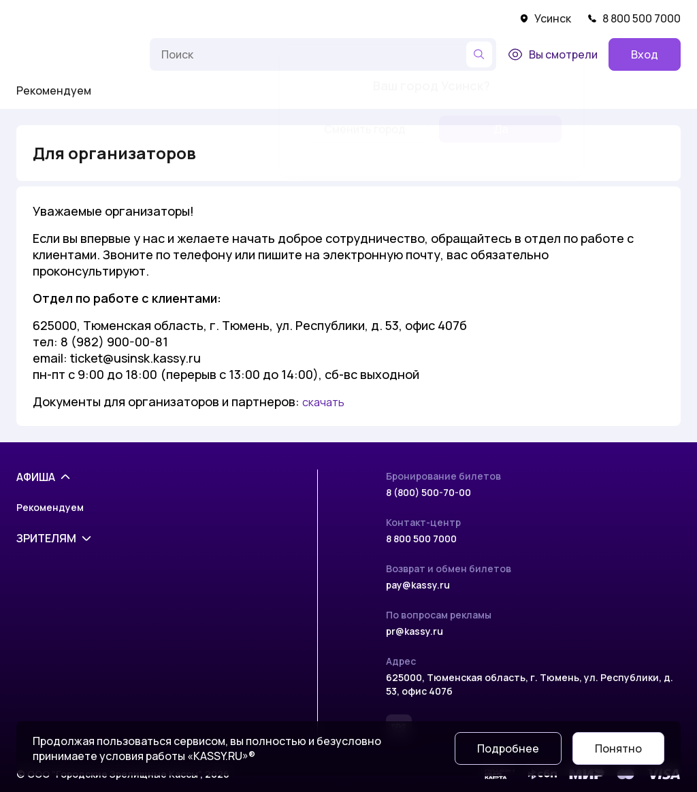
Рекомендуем (53, 90)
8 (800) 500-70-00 (428, 492)
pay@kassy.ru (418, 584)
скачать (323, 402)
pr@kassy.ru (414, 631)
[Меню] (125, 54)
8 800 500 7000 (634, 18)
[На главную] (58, 54)
